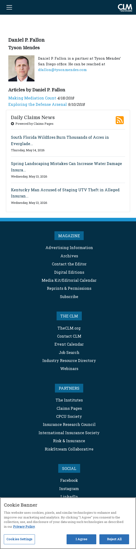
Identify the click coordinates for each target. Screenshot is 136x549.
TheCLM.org (69, 328)
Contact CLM (69, 336)
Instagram (69, 488)
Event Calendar (69, 344)
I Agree (81, 539)
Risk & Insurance (69, 440)
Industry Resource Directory (69, 360)
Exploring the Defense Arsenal (37, 104)
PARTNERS (69, 388)
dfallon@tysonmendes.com (62, 69)
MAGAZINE (69, 235)
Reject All (114, 539)
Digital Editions (69, 272)
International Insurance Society (69, 432)
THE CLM (69, 315)
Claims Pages (69, 408)
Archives (69, 255)
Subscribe (69, 296)
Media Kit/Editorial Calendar (69, 280)
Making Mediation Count (32, 97)
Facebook (69, 480)
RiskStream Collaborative (69, 448)
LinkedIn (69, 496)
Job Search (69, 352)
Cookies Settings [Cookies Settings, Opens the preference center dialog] (19, 539)
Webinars (69, 368)
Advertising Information (69, 247)
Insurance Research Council (69, 424)
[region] (68, 523)
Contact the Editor (69, 263)
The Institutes (69, 399)
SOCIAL (69, 468)
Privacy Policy (24, 526)
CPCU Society (69, 416)
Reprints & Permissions (69, 288)
